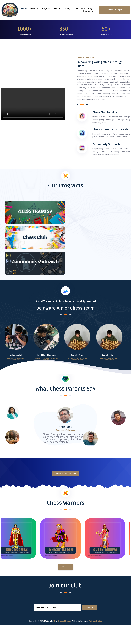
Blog (90, 9)
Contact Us (88, 11)
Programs (46, 9)
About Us (34, 9)
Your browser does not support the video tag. (33, 104)
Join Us (89, 607)
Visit (62, 566)
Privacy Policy (95, 621)
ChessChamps (64, 621)
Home (24, 9)
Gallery (66, 9)
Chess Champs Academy (65, 473)
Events (57, 9)
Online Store (79, 9)
